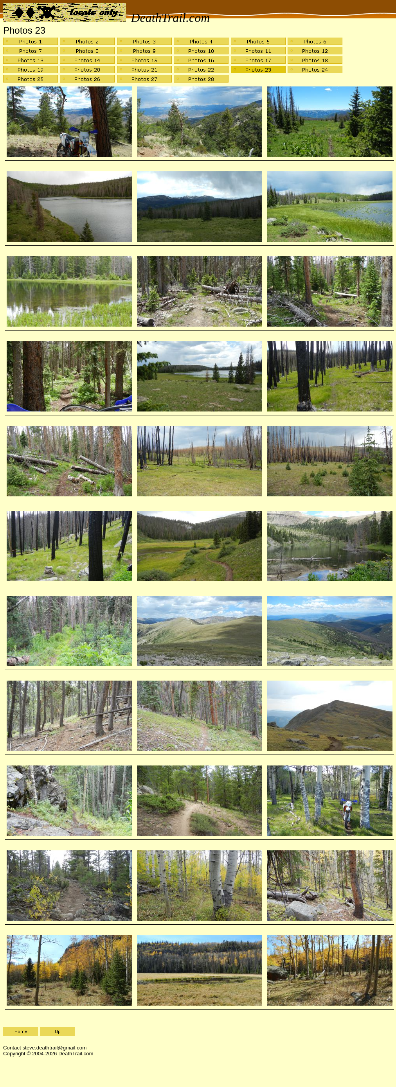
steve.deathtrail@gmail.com (54, 1048)
